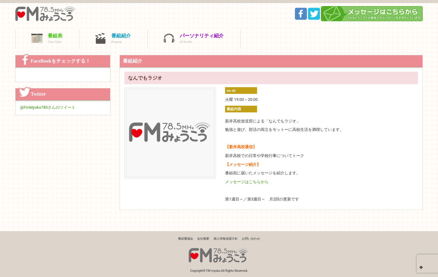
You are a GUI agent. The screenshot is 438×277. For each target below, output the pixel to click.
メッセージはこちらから (247, 182)
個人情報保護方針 (226, 238)
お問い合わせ (251, 238)
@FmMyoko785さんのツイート (47, 107)
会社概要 (203, 238)
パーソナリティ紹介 (202, 39)
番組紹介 (121, 39)
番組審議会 (185, 238)
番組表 (55, 39)
